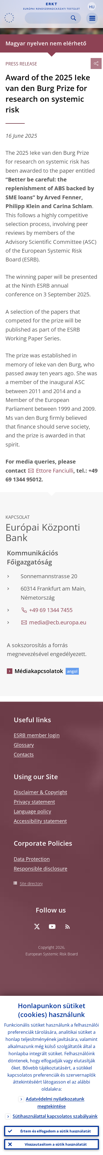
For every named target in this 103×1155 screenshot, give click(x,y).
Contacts (24, 754)
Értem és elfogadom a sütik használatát (55, 1131)
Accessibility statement (40, 821)
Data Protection (32, 859)
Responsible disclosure (40, 868)
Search (73, 18)
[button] (92, 6)
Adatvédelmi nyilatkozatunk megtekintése (55, 1102)
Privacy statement (34, 801)
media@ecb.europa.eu (57, 622)
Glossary (24, 744)
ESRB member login (37, 735)
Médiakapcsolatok (39, 671)
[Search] (48, 18)
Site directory (31, 883)
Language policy (32, 811)
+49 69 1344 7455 (51, 610)
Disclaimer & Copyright (40, 792)
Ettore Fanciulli (54, 470)
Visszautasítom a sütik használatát (56, 1144)
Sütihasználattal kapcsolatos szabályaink (55, 1116)
